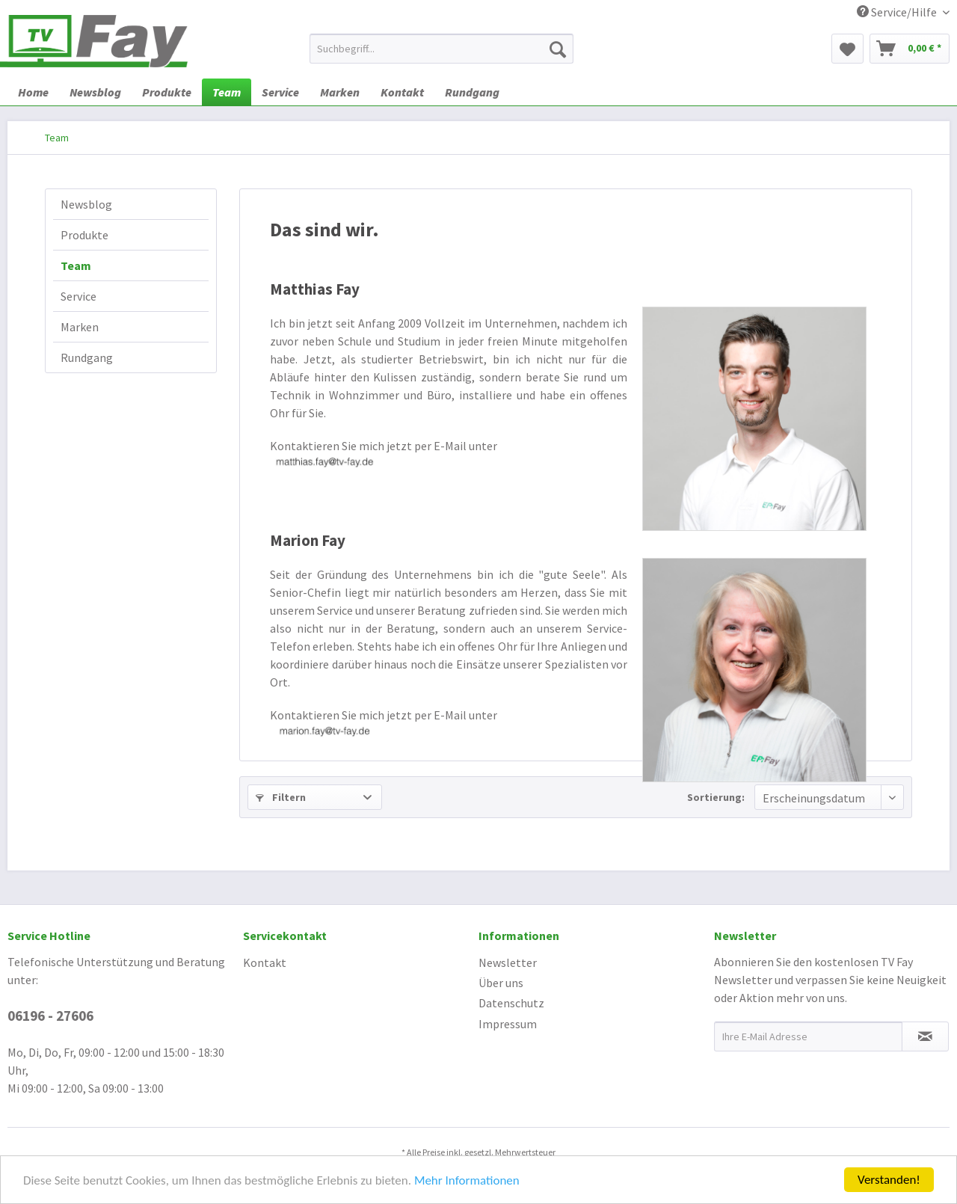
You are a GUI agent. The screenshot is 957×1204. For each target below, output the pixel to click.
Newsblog (86, 204)
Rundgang (87, 357)
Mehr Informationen (467, 1181)
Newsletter (507, 962)
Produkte (84, 234)
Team (76, 265)
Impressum (507, 1023)
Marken (80, 326)
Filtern (281, 797)
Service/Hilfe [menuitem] (898, 11)
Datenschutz (511, 1002)
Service (78, 296)
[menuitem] (441, 49)
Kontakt (264, 962)
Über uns (500, 982)
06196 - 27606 (50, 1016)
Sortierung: (716, 797)
